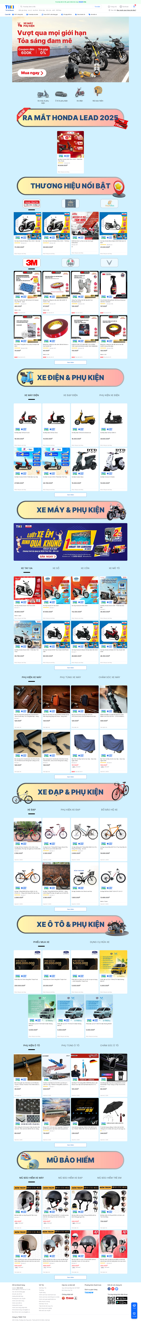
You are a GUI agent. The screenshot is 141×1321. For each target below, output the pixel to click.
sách (53, 10)
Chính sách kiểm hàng (18, 1300)
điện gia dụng (23, 10)
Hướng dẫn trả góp (17, 1305)
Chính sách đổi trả (17, 1303)
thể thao (58, 10)
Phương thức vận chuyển (18, 1298)
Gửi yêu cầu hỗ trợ (17, 1294)
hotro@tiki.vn (26, 1309)
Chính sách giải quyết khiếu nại (47, 1299)
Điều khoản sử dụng (44, 1301)
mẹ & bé (35, 10)
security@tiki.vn (25, 1312)
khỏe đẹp (42, 10)
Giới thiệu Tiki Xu (43, 1303)
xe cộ (30, 10)
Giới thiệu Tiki (42, 1288)
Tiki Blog (41, 1290)
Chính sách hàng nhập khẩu (19, 1307)
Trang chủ (113, 6)
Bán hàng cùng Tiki (67, 1290)
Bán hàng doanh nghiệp (45, 1308)
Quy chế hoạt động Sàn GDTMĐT (71, 1288)
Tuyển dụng (42, 1292)
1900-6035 (20, 1288)
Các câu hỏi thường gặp (18, 1291)
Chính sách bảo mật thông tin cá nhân (49, 1297)
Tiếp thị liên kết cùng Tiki (46, 1306)
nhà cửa (48, 10)
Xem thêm (70, 362)
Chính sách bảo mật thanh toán (47, 1294)
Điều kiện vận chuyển (44, 1310)
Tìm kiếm (97, 6)
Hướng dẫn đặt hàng (17, 1296)
